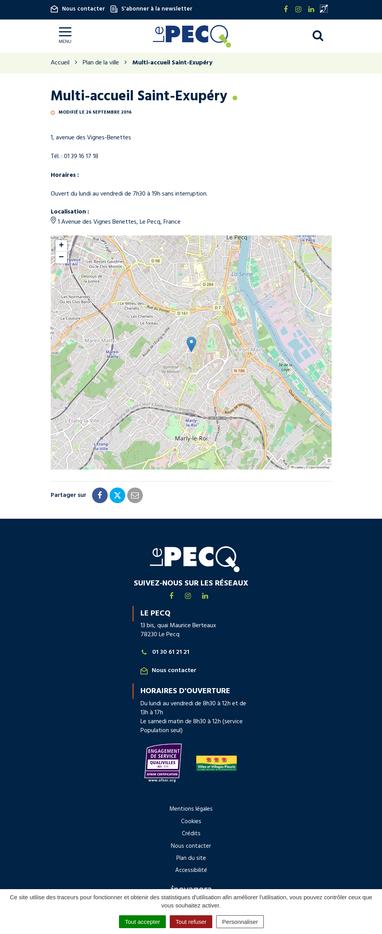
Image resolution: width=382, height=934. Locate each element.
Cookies (191, 821)
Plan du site (191, 858)
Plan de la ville (101, 63)
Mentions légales (191, 809)
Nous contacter (78, 9)
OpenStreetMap (319, 467)
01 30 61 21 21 (165, 652)
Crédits (191, 833)
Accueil (60, 63)
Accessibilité (191, 870)
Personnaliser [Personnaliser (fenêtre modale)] (240, 921)
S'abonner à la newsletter (151, 9)
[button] (191, 344)
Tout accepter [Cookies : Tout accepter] (142, 921)
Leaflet (297, 467)
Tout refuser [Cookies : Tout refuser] (191, 921)
